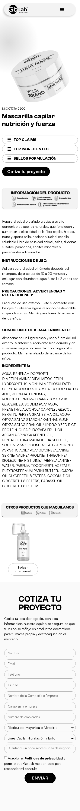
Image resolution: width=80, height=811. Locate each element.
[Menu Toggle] (61, 9)
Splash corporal (23, 569)
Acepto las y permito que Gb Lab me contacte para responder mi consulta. (34, 763)
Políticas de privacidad (44, 758)
